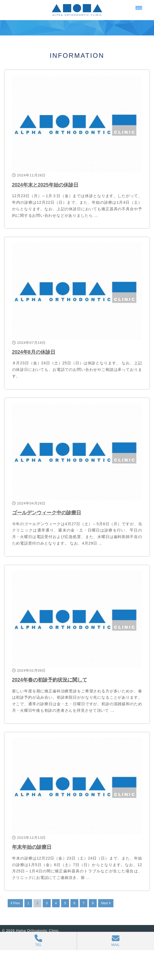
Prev (15, 903)
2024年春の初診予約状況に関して (49, 680)
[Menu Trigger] (138, 7)
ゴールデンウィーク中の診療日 (46, 512)
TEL (38, 941)
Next (105, 903)
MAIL (115, 941)
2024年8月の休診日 (33, 352)
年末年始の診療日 (32, 847)
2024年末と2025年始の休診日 (45, 185)
